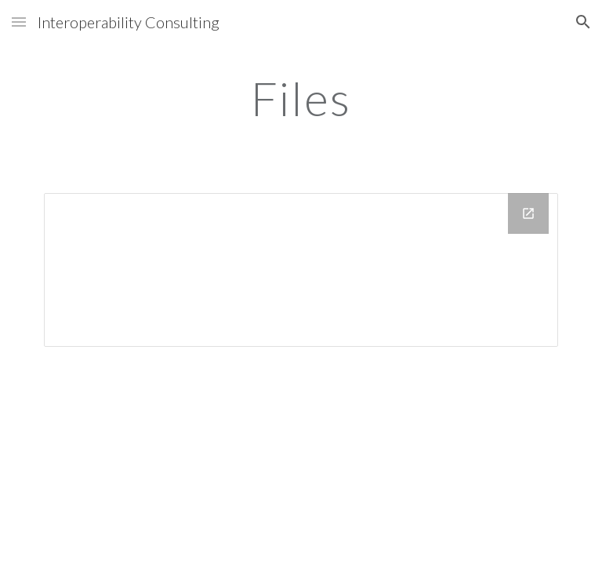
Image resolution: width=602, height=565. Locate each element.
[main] (300, 98)
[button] (19, 21)
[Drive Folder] (300, 270)
